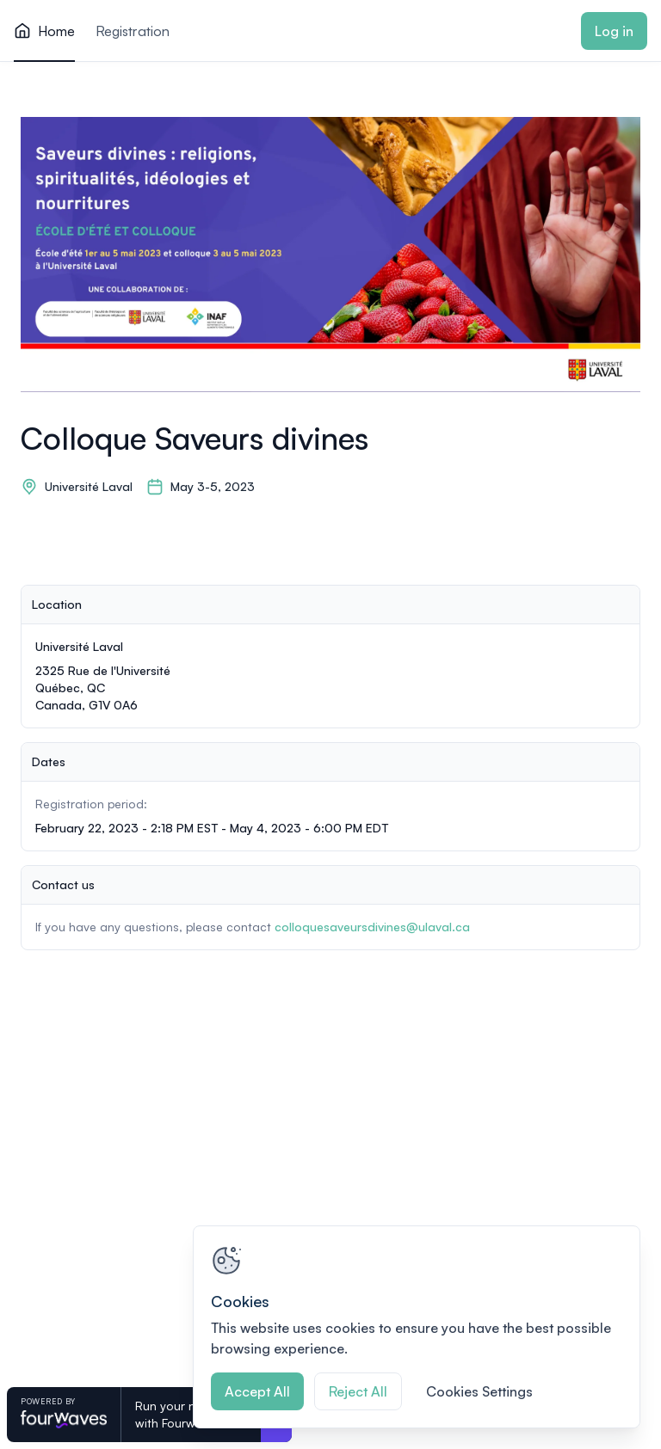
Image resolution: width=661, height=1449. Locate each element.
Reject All (358, 1391)
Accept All (257, 1391)
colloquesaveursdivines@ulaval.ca (372, 926)
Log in (614, 31)
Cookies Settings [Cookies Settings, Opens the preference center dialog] (479, 1391)
